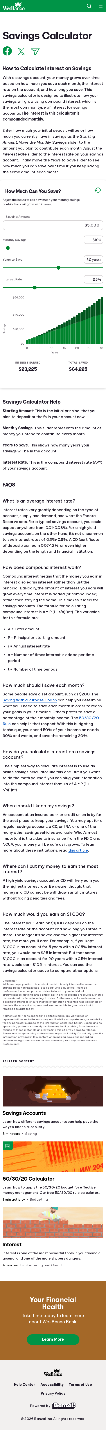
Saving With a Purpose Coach (30, 700)
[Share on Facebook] (7, 51)
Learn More (53, 1339)
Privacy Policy (53, 1393)
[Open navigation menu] (101, 6)
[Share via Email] (35, 51)
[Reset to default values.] (97, 191)
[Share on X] (21, 51)
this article (78, 850)
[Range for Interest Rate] (53, 287)
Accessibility (51, 1384)
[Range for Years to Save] (53, 267)
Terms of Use (80, 1384)
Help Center (24, 1384)
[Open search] (89, 6)
